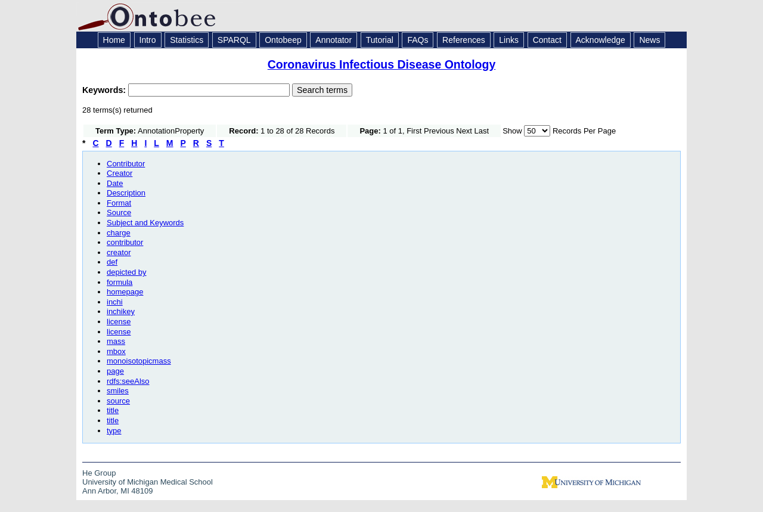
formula (119, 282)
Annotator (333, 40)
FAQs (417, 40)
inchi (115, 301)
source (118, 400)
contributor (125, 242)
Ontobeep (283, 40)
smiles (118, 390)
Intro (147, 40)
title (113, 410)
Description (126, 192)
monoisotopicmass (139, 360)
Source (119, 212)
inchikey (121, 311)
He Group (99, 472)
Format (119, 202)
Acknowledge (600, 40)
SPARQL (234, 40)
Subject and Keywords (145, 222)
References (463, 40)
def (112, 261)
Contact (547, 40)
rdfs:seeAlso (128, 381)
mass (116, 341)
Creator (119, 173)
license (119, 321)
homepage (125, 291)
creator (119, 252)
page (115, 371)
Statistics (186, 40)
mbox (116, 351)
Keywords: (105, 90)
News (649, 40)
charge (119, 232)
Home (114, 40)
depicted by (127, 272)
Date (115, 183)
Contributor (126, 163)
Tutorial (379, 40)
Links (509, 40)
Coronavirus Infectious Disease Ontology (382, 64)
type (114, 430)
